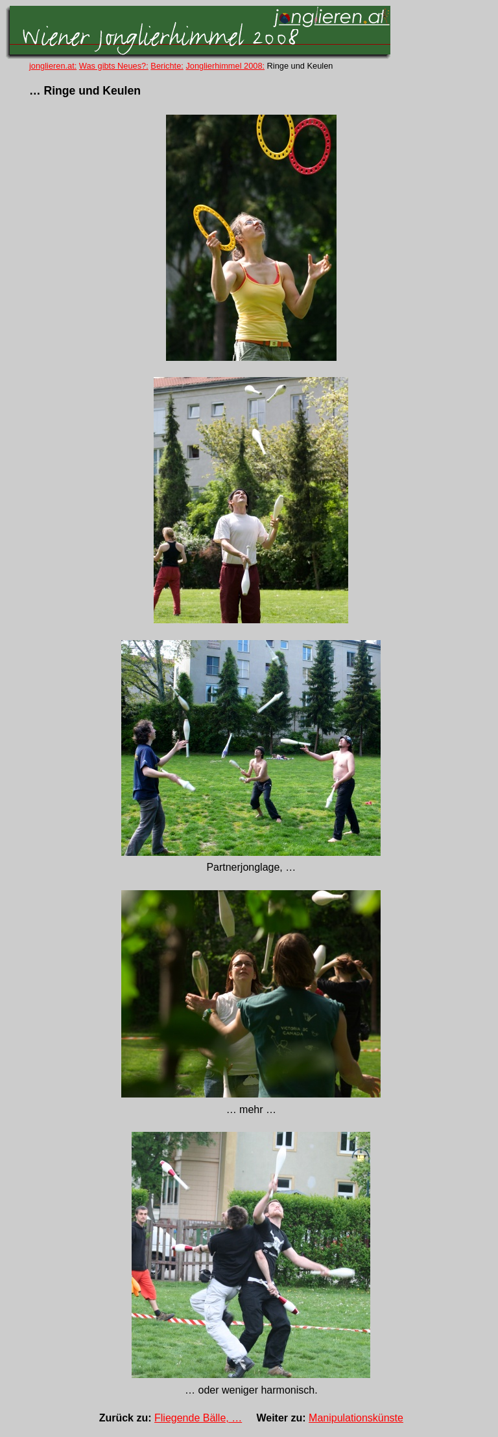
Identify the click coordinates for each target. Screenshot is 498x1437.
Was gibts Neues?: (113, 66)
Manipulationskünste (356, 1417)
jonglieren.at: (53, 66)
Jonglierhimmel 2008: (225, 66)
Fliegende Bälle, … (198, 1417)
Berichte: (167, 66)
